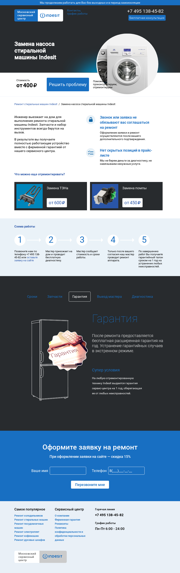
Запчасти (54, 296)
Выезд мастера (109, 296)
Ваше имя (39, 471)
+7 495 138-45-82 (145, 11)
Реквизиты (61, 523)
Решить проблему (68, 84)
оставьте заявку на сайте (26, 259)
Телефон (99, 471)
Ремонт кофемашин (26, 535)
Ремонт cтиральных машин (31, 519)
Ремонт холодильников (28, 515)
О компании (62, 515)
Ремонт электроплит (26, 531)
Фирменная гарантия (67, 519)
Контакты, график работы (77, 12)
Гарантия (79, 296)
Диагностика (142, 296)
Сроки (32, 296)
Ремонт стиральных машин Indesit (35, 104)
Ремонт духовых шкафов (29, 539)
